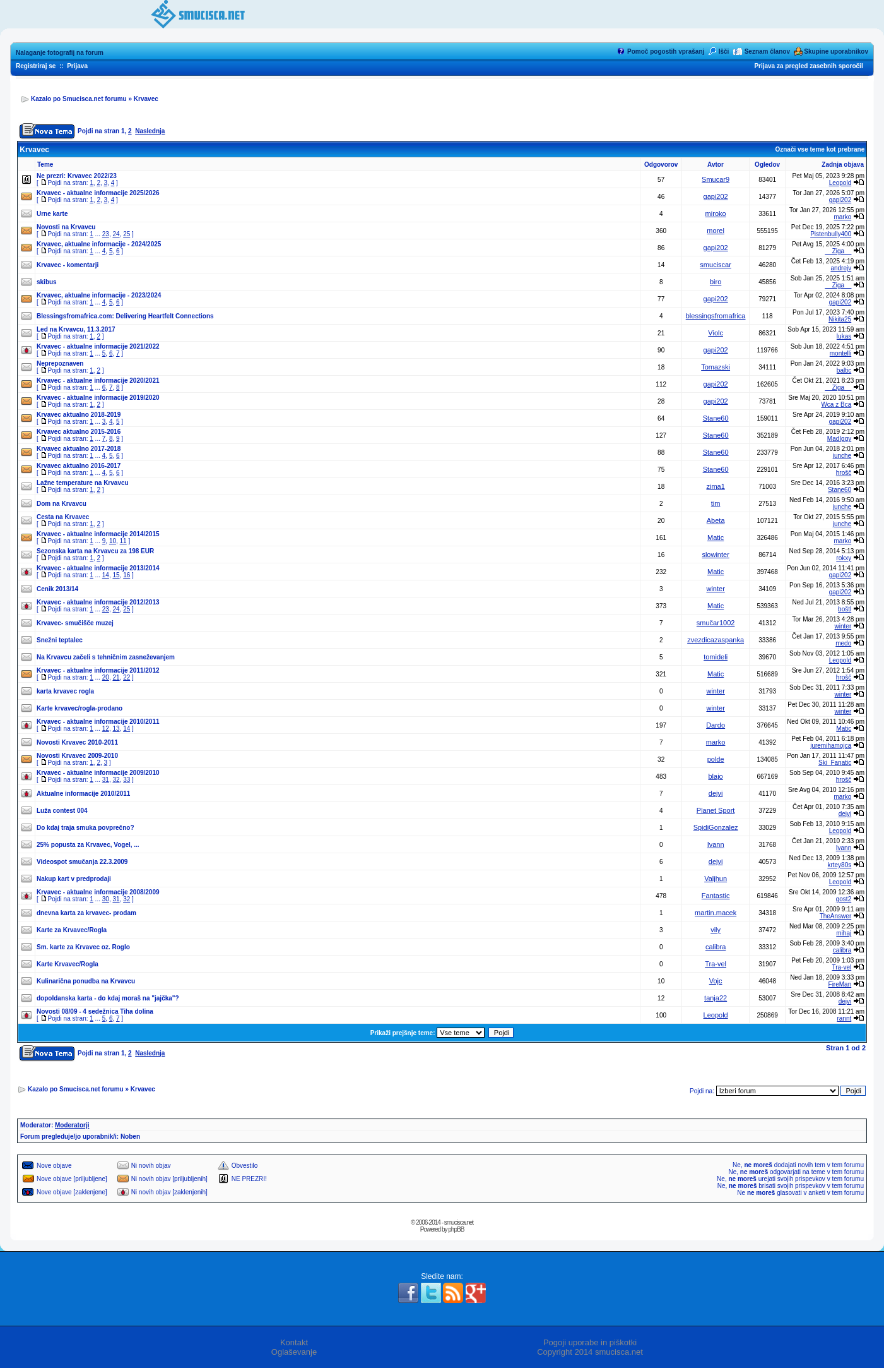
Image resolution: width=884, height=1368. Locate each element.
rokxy (843, 558)
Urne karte (52, 213)
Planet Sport (716, 810)
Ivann (715, 844)
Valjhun (715, 878)
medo (843, 643)
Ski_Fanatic (834, 762)
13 (115, 728)
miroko (715, 213)
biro (715, 281)
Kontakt (294, 1342)
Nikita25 (839, 319)
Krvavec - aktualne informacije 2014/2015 (98, 534)
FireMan (840, 984)
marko (842, 216)
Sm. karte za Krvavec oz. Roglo (83, 947)
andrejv (840, 268)
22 (126, 677)
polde (715, 759)
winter (715, 588)
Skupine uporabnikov (836, 51)
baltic (844, 370)
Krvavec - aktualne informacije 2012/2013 (98, 602)
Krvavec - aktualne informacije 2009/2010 (98, 772)
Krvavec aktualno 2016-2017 (79, 465)
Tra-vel (715, 964)
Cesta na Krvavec (63, 516)
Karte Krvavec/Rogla (67, 964)
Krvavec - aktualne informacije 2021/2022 (98, 346)
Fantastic (716, 895)
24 (115, 234)
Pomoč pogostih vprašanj (665, 51)
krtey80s (839, 864)
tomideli (716, 657)
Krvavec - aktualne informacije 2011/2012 (98, 670)
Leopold (840, 182)
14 (105, 575)
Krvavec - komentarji (67, 264)
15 (115, 575)
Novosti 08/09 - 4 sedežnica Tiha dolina (95, 1011)
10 (112, 540)
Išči (724, 51)
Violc (715, 333)
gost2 (843, 899)
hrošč (843, 472)
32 (115, 779)
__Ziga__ (838, 251)
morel (715, 230)
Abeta (716, 520)
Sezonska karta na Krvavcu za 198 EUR (95, 551)
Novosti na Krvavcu (66, 227)
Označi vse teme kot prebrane (819, 149)
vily (715, 929)
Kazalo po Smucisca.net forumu (79, 98)
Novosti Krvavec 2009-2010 (77, 755)
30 (105, 899)
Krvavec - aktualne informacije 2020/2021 (98, 380)
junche (842, 455)
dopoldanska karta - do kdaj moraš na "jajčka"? (108, 998)
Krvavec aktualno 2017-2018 (79, 448)
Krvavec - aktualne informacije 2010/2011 (98, 721)
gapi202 (716, 196)
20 (105, 677)
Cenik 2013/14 (57, 588)
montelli (840, 353)
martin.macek (715, 912)
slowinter (715, 554)
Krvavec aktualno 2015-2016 (79, 431)
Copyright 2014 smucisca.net (590, 1352)
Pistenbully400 (830, 234)
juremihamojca (830, 745)
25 (126, 234)
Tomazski (715, 367)
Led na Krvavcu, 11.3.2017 (76, 329)
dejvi (716, 793)
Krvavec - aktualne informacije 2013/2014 (98, 568)
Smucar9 (715, 179)
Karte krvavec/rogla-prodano (79, 708)
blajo (716, 776)
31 (105, 779)
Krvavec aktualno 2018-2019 (79, 414)
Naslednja (150, 131)
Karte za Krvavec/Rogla (72, 930)
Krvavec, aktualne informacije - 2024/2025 (99, 244)
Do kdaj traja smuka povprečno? (85, 827)
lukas (844, 336)
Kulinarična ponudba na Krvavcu (86, 981)
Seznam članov (767, 51)
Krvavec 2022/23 (92, 175)
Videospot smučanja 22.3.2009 (82, 861)
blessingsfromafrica (716, 316)
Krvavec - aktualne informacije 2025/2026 (98, 192)
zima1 (715, 486)
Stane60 (716, 418)
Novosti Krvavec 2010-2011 (77, 742)
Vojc (715, 981)
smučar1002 (716, 623)
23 (105, 234)
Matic (715, 537)
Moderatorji (72, 1125)
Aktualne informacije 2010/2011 (83, 793)
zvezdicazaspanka (715, 640)
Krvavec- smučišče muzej (75, 623)
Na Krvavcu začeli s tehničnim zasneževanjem (106, 657)
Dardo (715, 725)
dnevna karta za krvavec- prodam (86, 912)
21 (115, 677)
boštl (844, 609)
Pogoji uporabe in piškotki (590, 1342)
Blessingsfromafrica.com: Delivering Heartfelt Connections (125, 316)
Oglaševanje (294, 1352)
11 (123, 540)
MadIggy (839, 438)
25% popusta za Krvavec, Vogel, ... (88, 844)
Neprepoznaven (60, 363)
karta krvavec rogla (65, 691)
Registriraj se (36, 66)
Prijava (77, 66)
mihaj (843, 933)
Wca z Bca (836, 404)
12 (105, 728)
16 (126, 575)
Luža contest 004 (62, 810)
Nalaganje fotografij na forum (59, 52)
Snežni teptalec (60, 640)
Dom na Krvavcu (61, 503)
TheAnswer (836, 916)
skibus (47, 282)
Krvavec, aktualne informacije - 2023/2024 (99, 295)
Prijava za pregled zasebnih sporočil (808, 66)
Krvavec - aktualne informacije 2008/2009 (98, 892)
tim (716, 503)
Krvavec (146, 98)
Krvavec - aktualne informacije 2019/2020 (98, 397)
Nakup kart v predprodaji (74, 878)
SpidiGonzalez (715, 827)
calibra (715, 947)
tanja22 (715, 998)
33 (126, 779)
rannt (844, 1018)
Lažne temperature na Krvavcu (83, 482)
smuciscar (715, 264)
